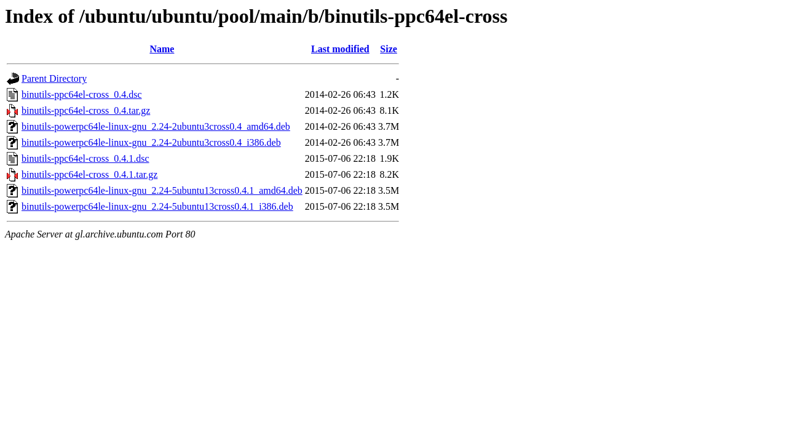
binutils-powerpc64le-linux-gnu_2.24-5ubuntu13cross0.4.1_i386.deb (157, 206)
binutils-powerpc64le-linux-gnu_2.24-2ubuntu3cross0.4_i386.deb (151, 142)
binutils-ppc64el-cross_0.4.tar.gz (86, 110)
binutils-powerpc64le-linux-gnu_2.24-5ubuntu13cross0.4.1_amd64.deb (162, 190)
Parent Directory (54, 78)
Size (388, 49)
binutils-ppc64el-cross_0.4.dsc (82, 94)
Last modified (340, 49)
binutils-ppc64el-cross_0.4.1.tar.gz (89, 174)
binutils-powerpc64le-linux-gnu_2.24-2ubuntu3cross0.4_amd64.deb (156, 126)
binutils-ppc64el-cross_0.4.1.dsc (85, 158)
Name (161, 49)
